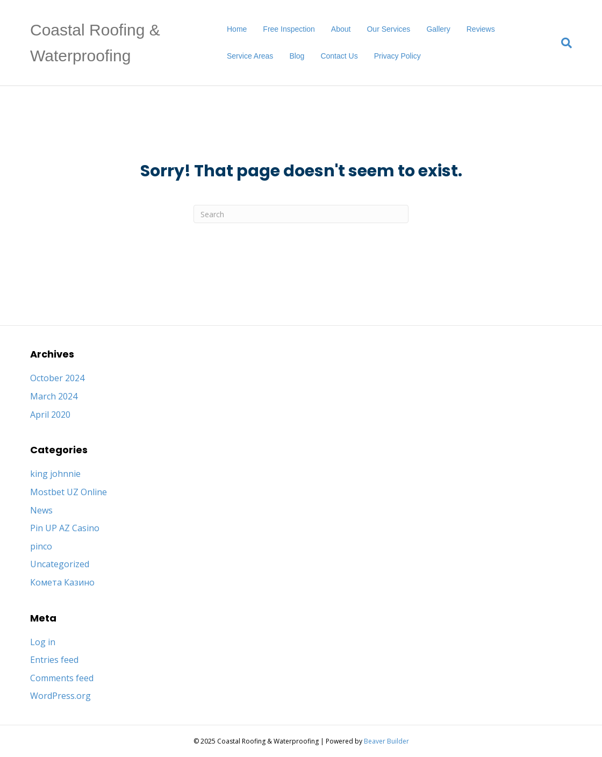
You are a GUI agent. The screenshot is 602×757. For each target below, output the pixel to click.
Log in (42, 642)
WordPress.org (60, 696)
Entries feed (54, 660)
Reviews (481, 29)
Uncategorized (59, 564)
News (41, 510)
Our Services (388, 29)
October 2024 (57, 378)
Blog (296, 56)
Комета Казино (62, 582)
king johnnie (55, 474)
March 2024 (53, 396)
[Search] (562, 43)
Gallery (438, 29)
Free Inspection (289, 29)
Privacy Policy (397, 56)
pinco (41, 546)
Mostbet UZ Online (68, 492)
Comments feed (62, 678)
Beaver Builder (386, 741)
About (341, 29)
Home (237, 29)
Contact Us (338, 56)
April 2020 (50, 414)
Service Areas (250, 56)
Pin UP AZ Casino (64, 528)
